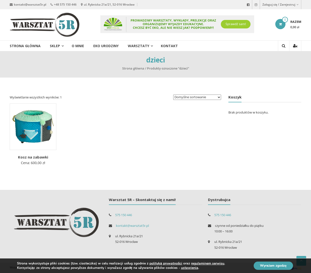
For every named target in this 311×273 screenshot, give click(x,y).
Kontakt (169, 46)
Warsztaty (138, 46)
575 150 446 (123, 215)
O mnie (78, 46)
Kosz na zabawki (33, 157)
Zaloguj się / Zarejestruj (280, 4)
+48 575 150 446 (65, 4)
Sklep (55, 46)
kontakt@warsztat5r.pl (30, 4)
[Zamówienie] (197, 97)
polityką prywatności (165, 263)
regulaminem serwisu (207, 263)
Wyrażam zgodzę (272, 265)
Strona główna (25, 46)
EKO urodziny (106, 46)
